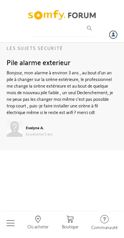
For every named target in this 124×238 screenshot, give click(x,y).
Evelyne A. (35, 127)
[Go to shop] (70, 223)
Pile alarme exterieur (38, 62)
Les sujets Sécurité (35, 48)
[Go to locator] (38, 223)
